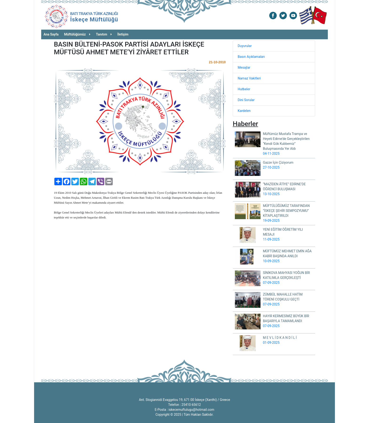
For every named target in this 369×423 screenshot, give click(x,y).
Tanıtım (104, 34)
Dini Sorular (246, 100)
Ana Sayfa (51, 34)
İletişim (122, 34)
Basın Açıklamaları (251, 57)
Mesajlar (244, 67)
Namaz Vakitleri (249, 78)
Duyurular (245, 46)
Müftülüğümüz (77, 34)
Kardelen (244, 111)
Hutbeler (244, 89)
